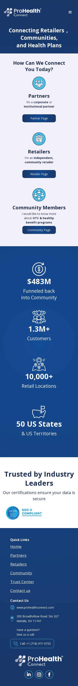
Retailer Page (39, 174)
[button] (70, 12)
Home (16, 546)
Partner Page (39, 118)
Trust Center (22, 581)
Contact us (20, 590)
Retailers (18, 564)
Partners (18, 555)
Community (21, 573)
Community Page (39, 230)
